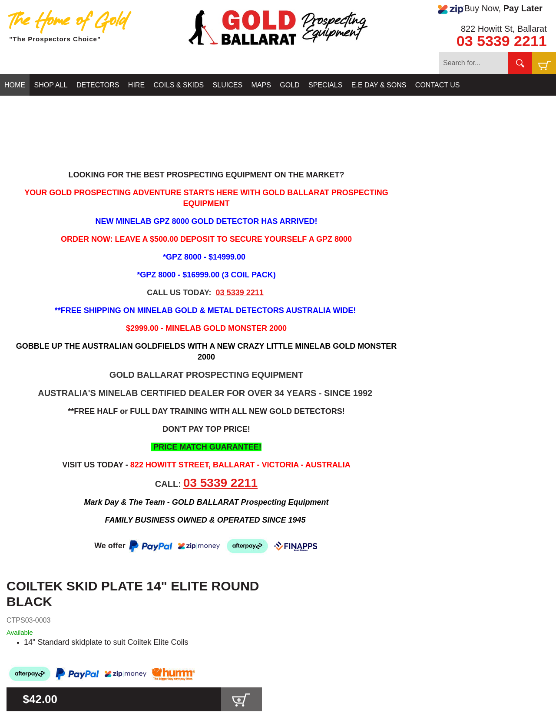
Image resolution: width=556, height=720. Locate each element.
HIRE (136, 85)
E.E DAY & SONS (379, 85)
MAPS (261, 85)
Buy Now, (490, 8)
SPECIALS (325, 85)
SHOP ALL (50, 85)
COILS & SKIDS (179, 85)
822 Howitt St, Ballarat (504, 28)
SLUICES (227, 85)
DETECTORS (97, 85)
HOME (14, 85)
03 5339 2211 (502, 41)
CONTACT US (437, 85)
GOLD (289, 85)
